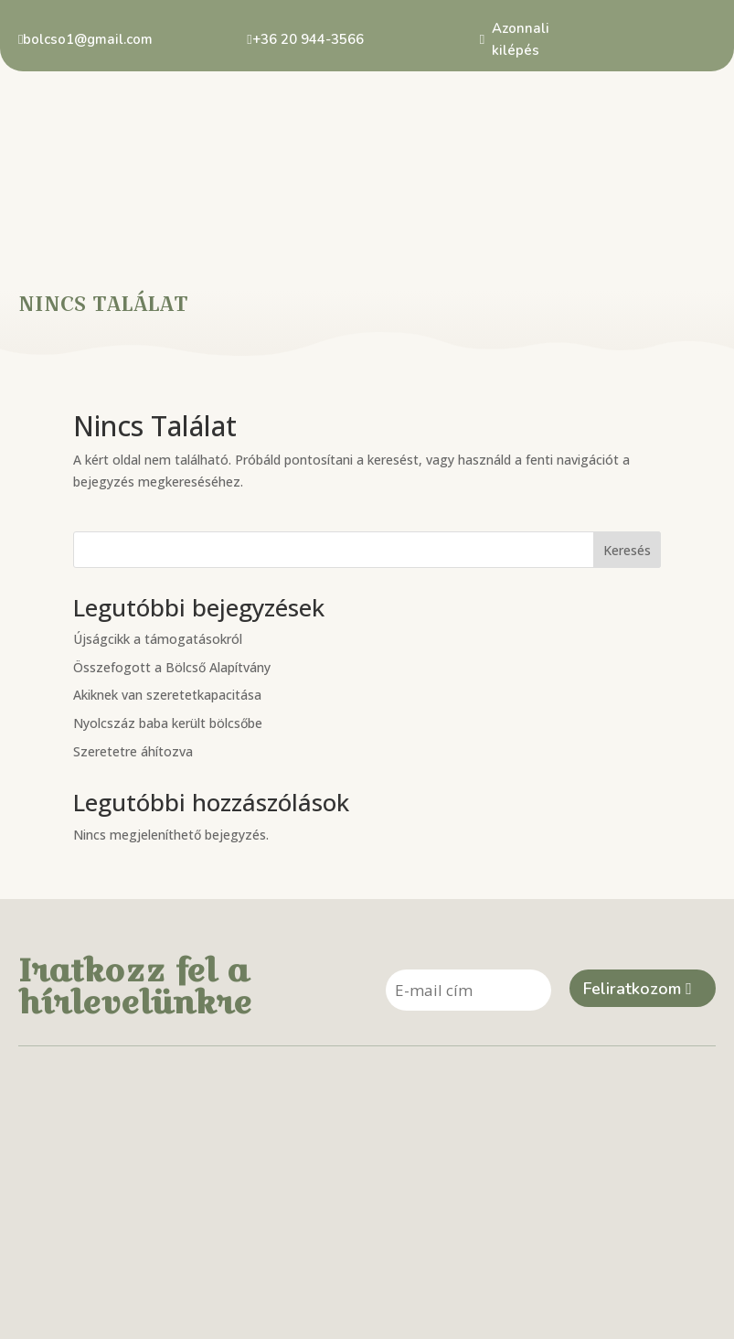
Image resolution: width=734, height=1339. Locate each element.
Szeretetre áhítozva (133, 679)
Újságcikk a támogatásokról (157, 566)
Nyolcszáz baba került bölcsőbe (167, 651)
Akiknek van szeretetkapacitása (167, 623)
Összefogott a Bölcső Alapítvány (172, 595)
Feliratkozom (632, 918)
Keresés (627, 478)
